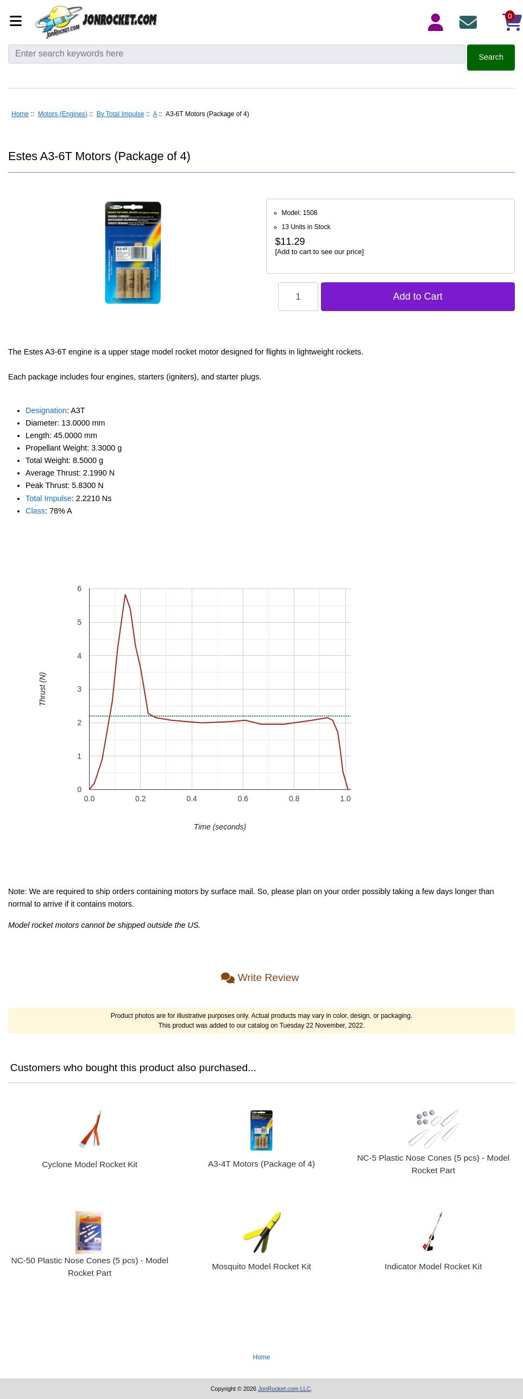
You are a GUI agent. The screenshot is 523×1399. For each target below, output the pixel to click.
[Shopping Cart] (503, 22)
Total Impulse (49, 498)
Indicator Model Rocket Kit (433, 1266)
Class (35, 511)
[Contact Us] (470, 22)
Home (20, 114)
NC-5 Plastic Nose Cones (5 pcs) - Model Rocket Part (433, 1164)
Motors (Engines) (62, 114)
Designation (46, 410)
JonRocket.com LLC (284, 1388)
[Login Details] (438, 22)
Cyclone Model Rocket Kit (89, 1164)
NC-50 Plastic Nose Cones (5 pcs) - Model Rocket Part (89, 1266)
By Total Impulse (120, 114)
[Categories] (18, 22)
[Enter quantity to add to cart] (298, 296)
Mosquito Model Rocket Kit (261, 1266)
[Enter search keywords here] (236, 54)
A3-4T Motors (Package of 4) (261, 1163)
